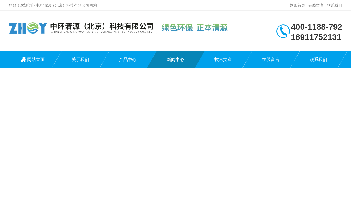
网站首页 (36, 59)
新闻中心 (175, 59)
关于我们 (80, 59)
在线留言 (316, 5)
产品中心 (128, 59)
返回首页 (297, 5)
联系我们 (334, 5)
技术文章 (223, 59)
